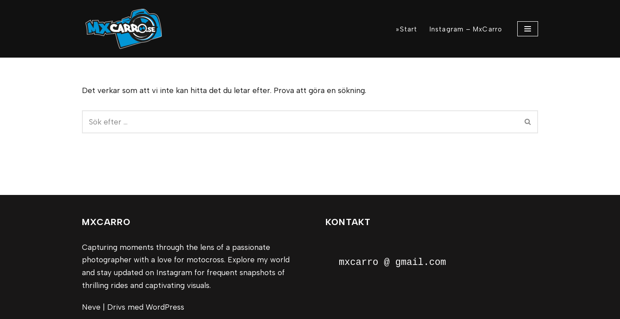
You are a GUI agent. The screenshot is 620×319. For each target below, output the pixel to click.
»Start (406, 29)
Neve (91, 307)
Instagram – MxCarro (466, 29)
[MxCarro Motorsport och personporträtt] (126, 29)
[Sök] (300, 121)
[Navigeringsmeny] (527, 28)
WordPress (165, 307)
